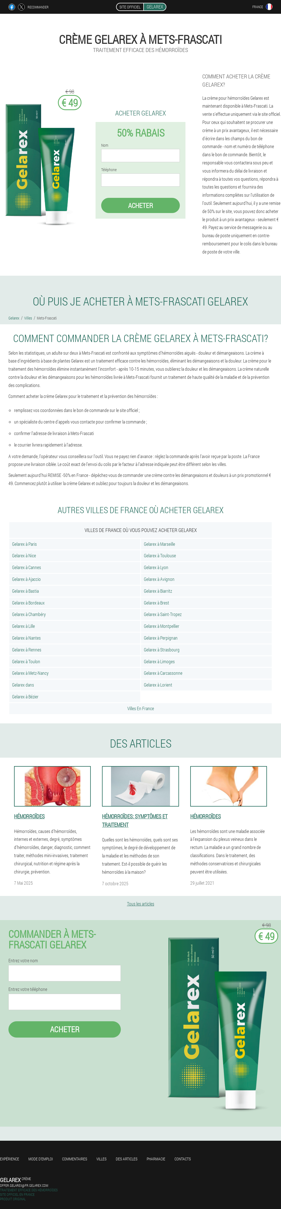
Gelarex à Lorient (158, 685)
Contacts (183, 1159)
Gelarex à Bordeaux (28, 603)
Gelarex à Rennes (26, 650)
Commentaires (74, 1159)
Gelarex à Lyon (156, 567)
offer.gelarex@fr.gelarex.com (24, 1185)
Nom (104, 145)
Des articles (126, 1159)
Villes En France (140, 708)
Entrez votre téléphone (27, 989)
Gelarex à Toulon (26, 661)
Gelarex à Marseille (159, 544)
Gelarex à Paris (24, 544)
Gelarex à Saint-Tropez (163, 614)
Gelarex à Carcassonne (163, 673)
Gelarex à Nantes (26, 638)
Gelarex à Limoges (159, 661)
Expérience (9, 1159)
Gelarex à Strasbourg (162, 650)
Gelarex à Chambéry (29, 614)
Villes (101, 1159)
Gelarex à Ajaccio (26, 579)
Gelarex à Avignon (159, 579)
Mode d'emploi (40, 1159)
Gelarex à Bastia (25, 591)
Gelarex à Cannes (26, 567)
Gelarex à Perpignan (161, 638)
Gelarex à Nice (24, 555)
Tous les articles (140, 904)
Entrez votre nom (23, 960)
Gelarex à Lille (23, 626)
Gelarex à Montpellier (161, 626)
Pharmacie (156, 1159)
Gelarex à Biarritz (158, 591)
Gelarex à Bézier (25, 696)
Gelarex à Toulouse (160, 555)
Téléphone (109, 170)
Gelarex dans (23, 685)
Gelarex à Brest (156, 603)
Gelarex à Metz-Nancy (30, 673)
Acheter (140, 205)
